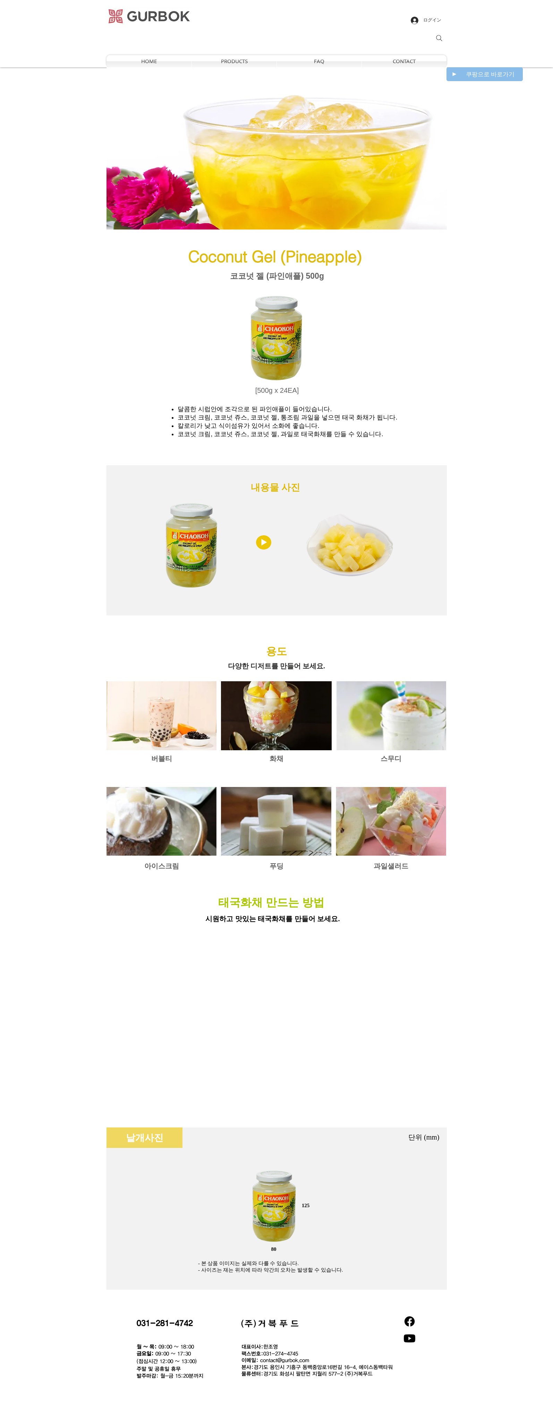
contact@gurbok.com (284, 1360)
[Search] (439, 38)
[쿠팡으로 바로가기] (484, 74)
